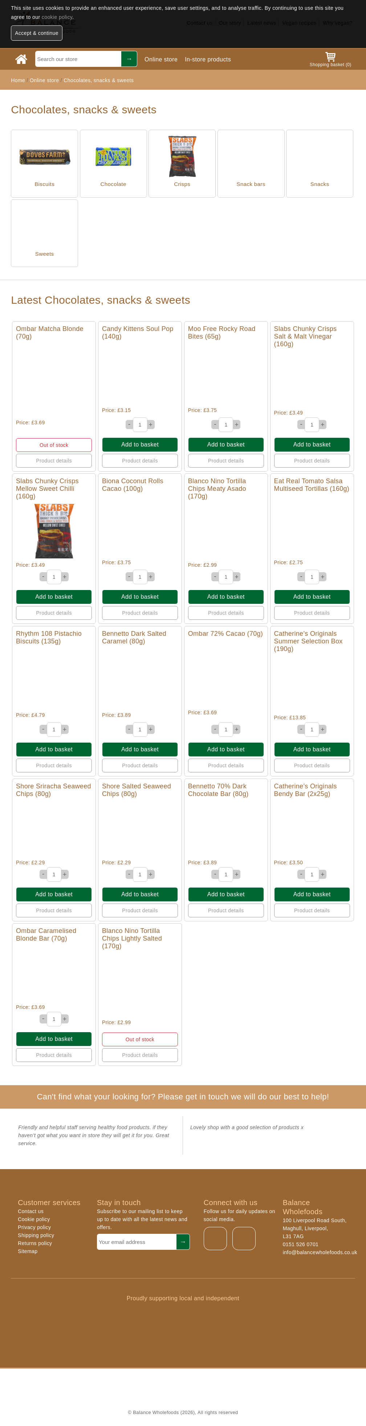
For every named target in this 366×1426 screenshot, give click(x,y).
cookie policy (57, 17)
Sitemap (27, 1251)
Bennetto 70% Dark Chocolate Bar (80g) (218, 790)
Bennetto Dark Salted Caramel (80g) (134, 637)
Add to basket (140, 444)
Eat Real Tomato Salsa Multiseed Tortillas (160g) (312, 484)
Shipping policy (36, 1235)
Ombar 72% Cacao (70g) (225, 633)
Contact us (31, 1211)
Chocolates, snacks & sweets (99, 80)
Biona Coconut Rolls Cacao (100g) (132, 484)
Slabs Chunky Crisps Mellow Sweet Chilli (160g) (47, 488)
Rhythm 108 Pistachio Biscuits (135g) (49, 637)
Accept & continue (36, 33)
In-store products (208, 59)
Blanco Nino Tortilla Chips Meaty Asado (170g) (217, 488)
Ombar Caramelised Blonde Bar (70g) (46, 934)
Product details (54, 461)
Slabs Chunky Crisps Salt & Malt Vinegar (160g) (305, 336)
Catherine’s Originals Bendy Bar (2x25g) (305, 790)
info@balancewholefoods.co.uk (320, 1252)
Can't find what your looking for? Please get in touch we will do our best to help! (183, 1096)
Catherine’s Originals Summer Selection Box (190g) (308, 641)
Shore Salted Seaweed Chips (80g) (136, 790)
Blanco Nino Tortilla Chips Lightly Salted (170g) (132, 938)
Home (18, 80)
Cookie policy (34, 1219)
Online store (161, 59)
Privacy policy (34, 1227)
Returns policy (35, 1243)
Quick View (53, 380)
